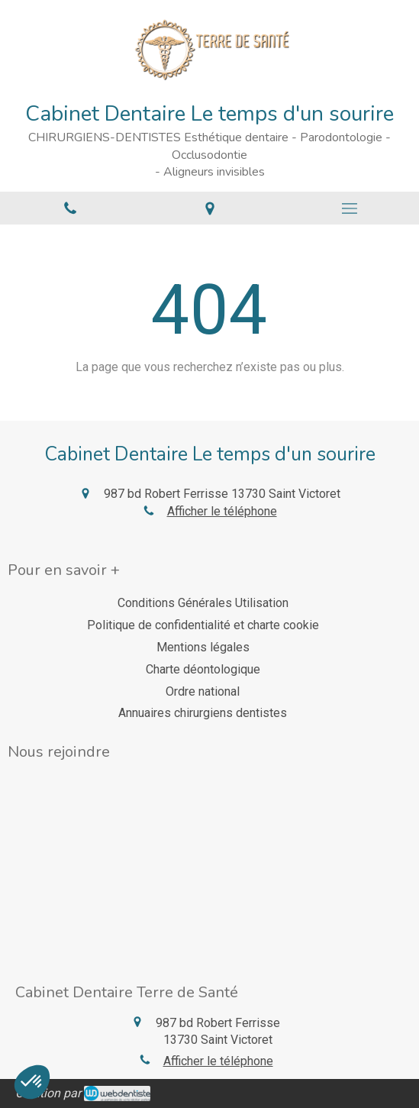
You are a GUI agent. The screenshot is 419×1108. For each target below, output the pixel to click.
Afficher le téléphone (222, 511)
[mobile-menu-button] (349, 208)
